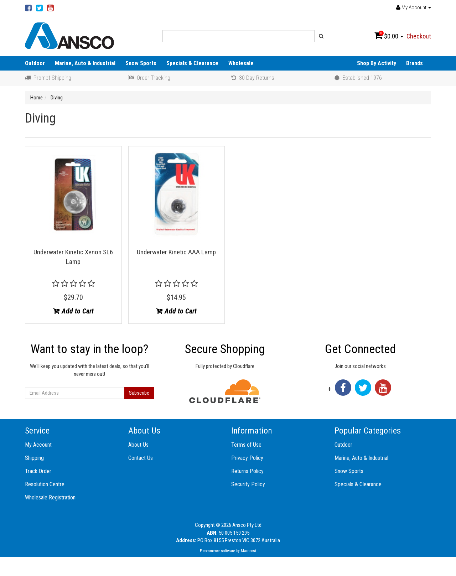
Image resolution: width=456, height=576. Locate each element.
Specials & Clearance (192, 63)
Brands (414, 63)
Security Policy (248, 484)
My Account (38, 444)
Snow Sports (140, 63)
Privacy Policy (247, 458)
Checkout (418, 36)
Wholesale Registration (50, 497)
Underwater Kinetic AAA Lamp (176, 252)
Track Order (38, 471)
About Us (138, 444)
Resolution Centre (44, 484)
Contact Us (140, 458)
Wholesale (241, 63)
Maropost (248, 551)
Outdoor (35, 63)
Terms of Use (246, 444)
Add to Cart (73, 311)
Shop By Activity (376, 63)
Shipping (34, 458)
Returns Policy (247, 471)
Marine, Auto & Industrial (85, 63)
